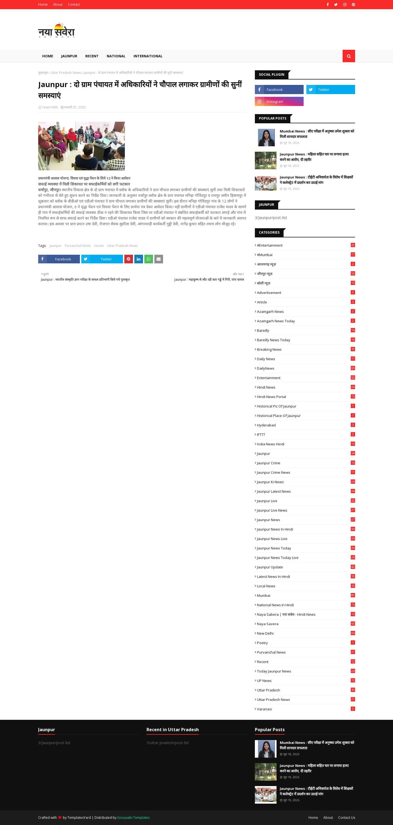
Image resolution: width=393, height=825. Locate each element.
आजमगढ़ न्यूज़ (306, 264)
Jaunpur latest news (306, 491)
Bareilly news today (306, 339)
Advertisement (306, 292)
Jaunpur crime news (306, 472)
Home (43, 4)
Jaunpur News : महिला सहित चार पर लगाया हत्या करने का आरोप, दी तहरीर (314, 157)
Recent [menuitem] (92, 56)
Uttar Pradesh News (65, 72)
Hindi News (306, 387)
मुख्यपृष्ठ (43, 72)
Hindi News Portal (306, 396)
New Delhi (306, 633)
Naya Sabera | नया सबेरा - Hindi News (306, 614)
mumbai (306, 595)
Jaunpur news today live (306, 557)
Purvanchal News (78, 245)
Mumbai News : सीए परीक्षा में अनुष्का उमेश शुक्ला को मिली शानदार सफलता (317, 134)
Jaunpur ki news (306, 481)
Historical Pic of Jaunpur (306, 406)
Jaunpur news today (306, 548)
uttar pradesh (306, 690)
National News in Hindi (306, 604)
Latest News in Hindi (306, 576)
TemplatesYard (79, 817)
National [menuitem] (116, 56)
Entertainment (306, 377)
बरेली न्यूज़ (306, 283)
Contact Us (346, 817)
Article (306, 302)
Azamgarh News (306, 311)
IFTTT (306, 434)
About (58, 4)
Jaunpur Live (306, 500)
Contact (74, 4)
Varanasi (306, 709)
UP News (306, 680)
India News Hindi (306, 444)
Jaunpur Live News (306, 510)
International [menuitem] (148, 56)
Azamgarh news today (306, 321)
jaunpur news (306, 519)
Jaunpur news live (306, 538)
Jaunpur (55, 245)
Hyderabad (306, 425)
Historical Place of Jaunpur (306, 415)
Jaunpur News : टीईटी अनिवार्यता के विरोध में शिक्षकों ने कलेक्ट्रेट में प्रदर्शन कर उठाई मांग (316, 180)
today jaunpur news (306, 671)
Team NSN (50, 107)
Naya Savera (306, 623)
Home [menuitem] (47, 56)
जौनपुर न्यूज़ (306, 273)
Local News (306, 586)
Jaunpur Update (306, 567)
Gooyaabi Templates (133, 817)
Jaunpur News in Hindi (306, 529)
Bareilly (306, 330)
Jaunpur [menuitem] (69, 56)
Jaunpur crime (306, 462)
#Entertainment (306, 245)
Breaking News (306, 349)
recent (99, 245)
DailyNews (306, 368)
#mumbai (306, 254)
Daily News (306, 358)
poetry (306, 642)
